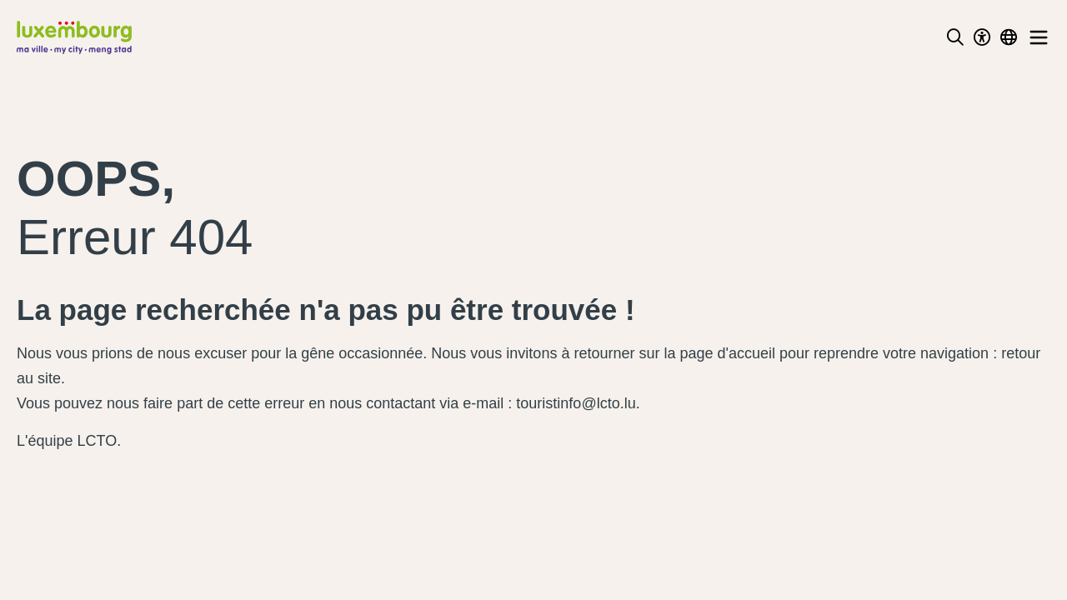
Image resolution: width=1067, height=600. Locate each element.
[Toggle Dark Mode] (982, 37)
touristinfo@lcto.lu (575, 403)
